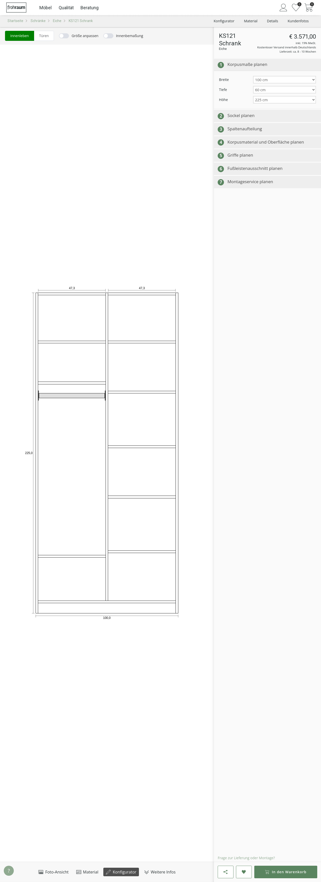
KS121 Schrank (81, 21)
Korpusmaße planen (247, 64)
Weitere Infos (160, 872)
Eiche (57, 21)
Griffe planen (240, 155)
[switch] (78, 35)
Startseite (15, 21)
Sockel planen (241, 115)
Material (87, 872)
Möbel (45, 7)
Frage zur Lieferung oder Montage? (246, 857)
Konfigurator (121, 872)
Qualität (66, 7)
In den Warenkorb (285, 871)
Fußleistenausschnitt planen (255, 168)
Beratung (90, 7)
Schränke (38, 21)
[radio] (19, 36)
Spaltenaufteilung (244, 129)
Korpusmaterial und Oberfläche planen (265, 142)
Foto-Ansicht (53, 872)
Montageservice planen (250, 181)
